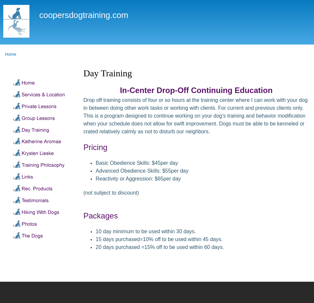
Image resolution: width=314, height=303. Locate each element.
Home (10, 54)
